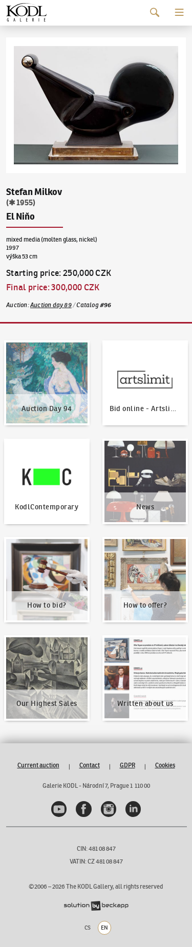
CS (87, 927)
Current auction (38, 765)
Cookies (165, 765)
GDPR (127, 765)
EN (104, 927)
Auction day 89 (51, 305)
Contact (89, 765)
